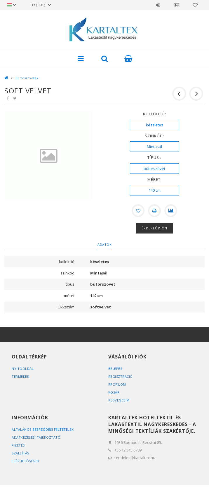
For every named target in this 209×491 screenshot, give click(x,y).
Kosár (114, 392)
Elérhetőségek (26, 461)
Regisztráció (120, 376)
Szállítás (20, 453)
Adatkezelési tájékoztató (36, 437)
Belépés (158, 5)
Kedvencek (195, 5)
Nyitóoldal (23, 368)
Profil (177, 5)
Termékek (20, 376)
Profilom (117, 384)
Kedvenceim (119, 400)
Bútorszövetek (26, 78)
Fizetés (18, 445)
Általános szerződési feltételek (43, 429)
